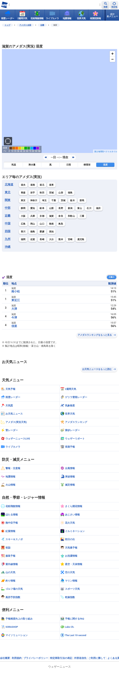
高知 (51, 231)
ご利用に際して (97, 658)
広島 (23, 223)
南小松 (15, 291)
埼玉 (44, 200)
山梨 (51, 208)
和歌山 (71, 216)
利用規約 (17, 658)
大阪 (23, 216)
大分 (51, 239)
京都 (42, 216)
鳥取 (60, 223)
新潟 (70, 208)
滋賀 (51, 216)
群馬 (82, 200)
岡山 (32, 223)
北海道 (9, 184)
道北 (42, 185)
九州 (7, 239)
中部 (7, 208)
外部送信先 (80, 658)
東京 (23, 200)
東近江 (15, 300)
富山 (79, 208)
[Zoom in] (112, 53)
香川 (23, 231)
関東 (7, 200)
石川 (89, 208)
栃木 (72, 200)
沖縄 (7, 247)
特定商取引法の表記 (61, 658)
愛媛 (42, 231)
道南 (32, 185)
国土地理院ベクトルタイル (105, 151)
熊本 (60, 239)
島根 (51, 223)
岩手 (32, 192)
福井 (98, 208)
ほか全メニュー (112, 15)
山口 (42, 223)
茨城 (63, 200)
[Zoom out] (112, 59)
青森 (23, 192)
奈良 (60, 216)
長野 (60, 208)
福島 (70, 192)
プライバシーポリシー (35, 658)
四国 (7, 231)
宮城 (51, 192)
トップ (7, 25)
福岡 (23, 239)
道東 (51, 185)
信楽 (14, 326)
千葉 (53, 200)
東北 (7, 192)
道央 (23, 185)
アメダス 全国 (25, 25)
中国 (7, 223)
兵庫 (32, 216)
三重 (82, 216)
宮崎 (70, 239)
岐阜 (42, 208)
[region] (59, 101)
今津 (14, 317)
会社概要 (5, 658)
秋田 (42, 192)
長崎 (42, 239)
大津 (14, 308)
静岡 (23, 208)
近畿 (42, 25)
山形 (60, 192)
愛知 (32, 208)
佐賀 (32, 239)
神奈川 (33, 200)
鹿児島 (80, 239)
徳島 (32, 231)
